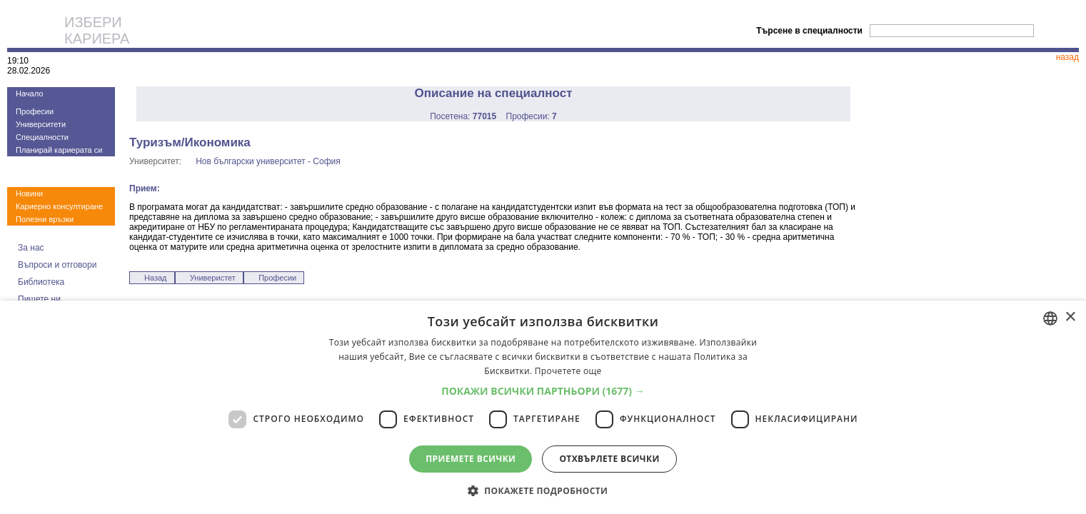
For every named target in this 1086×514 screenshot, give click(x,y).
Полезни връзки (45, 219)
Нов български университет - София (268, 161)
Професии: (531, 116)
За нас (31, 248)
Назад (155, 277)
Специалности (42, 137)
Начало (29, 93)
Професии (35, 111)
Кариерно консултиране (59, 206)
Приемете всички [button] (471, 459)
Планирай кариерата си (59, 150)
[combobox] (1050, 318)
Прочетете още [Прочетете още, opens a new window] (568, 371)
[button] (543, 391)
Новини (29, 193)
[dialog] (543, 407)
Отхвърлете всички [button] (609, 459)
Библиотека (41, 282)
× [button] (1070, 317)
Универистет (213, 277)
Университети (41, 124)
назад (1067, 57)
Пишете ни (39, 299)
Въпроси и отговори (57, 265)
